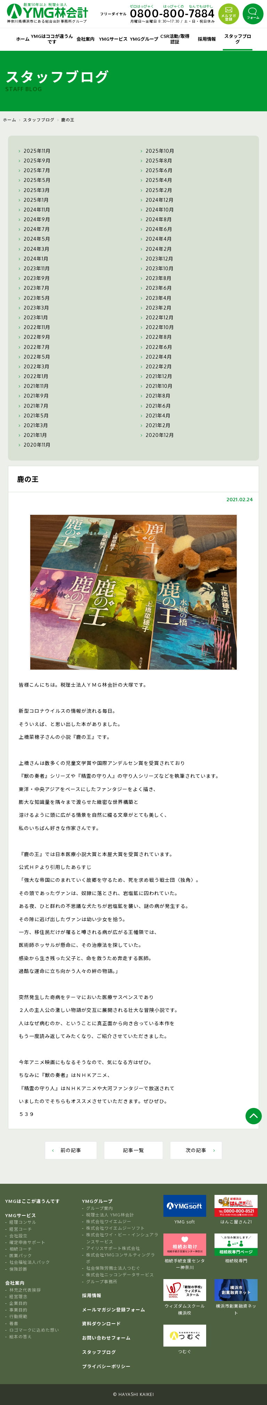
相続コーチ (20, 1249)
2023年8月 (155, 278)
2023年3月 (33, 308)
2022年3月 (33, 367)
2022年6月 (155, 347)
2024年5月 (33, 239)
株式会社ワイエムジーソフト (115, 1228)
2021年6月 (155, 406)
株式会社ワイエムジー (108, 1221)
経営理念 (18, 1296)
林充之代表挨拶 (25, 1290)
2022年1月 (33, 376)
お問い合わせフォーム (106, 1338)
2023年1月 (32, 317)
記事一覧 (133, 1150)
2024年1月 (33, 259)
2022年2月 (155, 367)
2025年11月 (34, 151)
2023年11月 (33, 268)
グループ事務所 (102, 1281)
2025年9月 (34, 161)
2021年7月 (33, 406)
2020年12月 (156, 435)
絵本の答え (20, 1336)
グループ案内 (99, 1208)
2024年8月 (155, 219)
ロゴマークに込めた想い (34, 1330)
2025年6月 (156, 170)
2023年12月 (156, 259)
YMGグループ (144, 39)
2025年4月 (155, 180)
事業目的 (18, 1309)
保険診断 (18, 1269)
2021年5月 (33, 416)
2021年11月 (33, 386)
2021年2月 (155, 425)
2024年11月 (33, 210)
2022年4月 (155, 357)
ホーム (23, 39)
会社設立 (18, 1235)
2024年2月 (155, 249)
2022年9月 (33, 337)
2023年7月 (33, 288)
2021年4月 (155, 416)
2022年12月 (156, 317)
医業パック (20, 1255)
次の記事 (201, 1150)
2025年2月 (155, 190)
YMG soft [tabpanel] (185, 1209)
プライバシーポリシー (106, 1366)
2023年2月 (155, 308)
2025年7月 (33, 170)
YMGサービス (113, 39)
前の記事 (65, 1150)
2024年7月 (33, 229)
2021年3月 (32, 425)
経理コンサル (23, 1222)
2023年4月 (155, 298)
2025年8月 (155, 161)
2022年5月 (33, 357)
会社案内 (85, 39)
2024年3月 (33, 249)
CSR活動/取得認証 (174, 39)
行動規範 (18, 1316)
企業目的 (18, 1303)
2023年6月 (155, 288)
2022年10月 (156, 327)
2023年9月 (33, 278)
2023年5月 (33, 298)
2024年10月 (156, 210)
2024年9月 (33, 219)
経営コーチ (20, 1229)
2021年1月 (32, 435)
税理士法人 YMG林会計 (110, 1215)
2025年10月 (157, 151)
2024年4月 (155, 239)
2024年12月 (156, 200)
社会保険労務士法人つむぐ (113, 1268)
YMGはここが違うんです (32, 1201)
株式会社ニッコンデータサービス (120, 1274)
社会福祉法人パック (29, 1262)
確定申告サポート (27, 1242)
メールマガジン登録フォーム (113, 1309)
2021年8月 (155, 396)
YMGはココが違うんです (52, 39)
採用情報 (207, 39)
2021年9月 (33, 396)
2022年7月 (33, 347)
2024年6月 (155, 229)
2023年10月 (156, 268)
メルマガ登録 (228, 13)
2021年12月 (155, 376)
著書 (13, 1323)
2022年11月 (33, 327)
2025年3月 (33, 190)
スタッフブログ (237, 39)
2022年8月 (155, 337)
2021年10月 (156, 386)
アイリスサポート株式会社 (113, 1248)
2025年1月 (33, 200)
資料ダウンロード (101, 1323)
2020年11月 (34, 445)
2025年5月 (34, 180)
